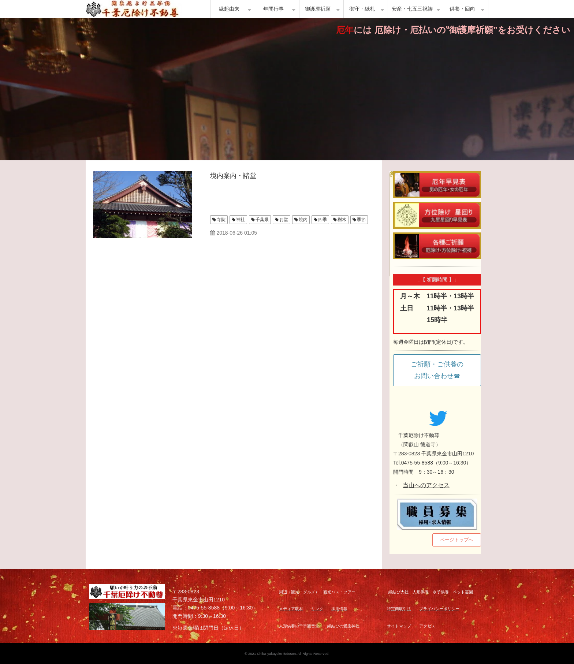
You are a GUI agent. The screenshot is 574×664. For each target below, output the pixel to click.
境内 (303, 219)
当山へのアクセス (426, 485)
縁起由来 (229, 9)
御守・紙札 (362, 9)
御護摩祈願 (318, 9)
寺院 (221, 219)
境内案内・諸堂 (233, 175)
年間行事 (273, 9)
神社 (240, 219)
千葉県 (262, 219)
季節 (361, 219)
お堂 (283, 219)
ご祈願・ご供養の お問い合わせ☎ (440, 370)
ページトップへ (456, 539)
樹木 (342, 219)
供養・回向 (462, 9)
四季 (322, 219)
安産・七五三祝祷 (412, 9)
